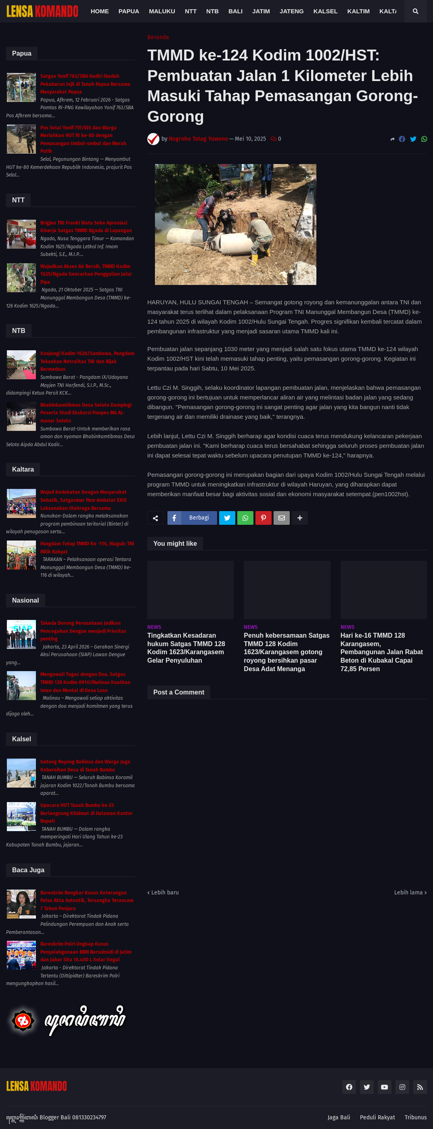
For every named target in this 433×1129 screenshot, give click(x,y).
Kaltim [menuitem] (358, 11)
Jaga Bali (339, 1117)
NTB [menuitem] (212, 11)
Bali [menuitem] (235, 11)
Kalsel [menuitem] (326, 11)
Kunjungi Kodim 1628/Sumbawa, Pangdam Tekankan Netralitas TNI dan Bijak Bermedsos (87, 361)
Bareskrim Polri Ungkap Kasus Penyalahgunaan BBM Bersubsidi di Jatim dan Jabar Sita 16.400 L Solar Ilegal (86, 952)
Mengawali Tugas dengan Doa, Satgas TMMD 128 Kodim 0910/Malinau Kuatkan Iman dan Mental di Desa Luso (85, 682)
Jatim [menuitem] (261, 11)
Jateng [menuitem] (292, 11)
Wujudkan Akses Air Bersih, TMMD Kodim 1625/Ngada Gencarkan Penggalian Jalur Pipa (86, 274)
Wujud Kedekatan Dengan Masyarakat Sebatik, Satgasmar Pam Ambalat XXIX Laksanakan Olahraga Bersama (83, 500)
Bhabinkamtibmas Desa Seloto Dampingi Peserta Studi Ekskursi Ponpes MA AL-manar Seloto (86, 413)
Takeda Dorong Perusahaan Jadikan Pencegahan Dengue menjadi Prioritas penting (83, 631)
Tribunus (416, 1117)
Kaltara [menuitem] (393, 11)
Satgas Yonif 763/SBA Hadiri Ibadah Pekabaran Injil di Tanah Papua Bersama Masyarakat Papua (85, 84)
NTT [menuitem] (191, 11)
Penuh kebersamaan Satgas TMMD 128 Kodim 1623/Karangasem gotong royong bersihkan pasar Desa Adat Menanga (287, 652)
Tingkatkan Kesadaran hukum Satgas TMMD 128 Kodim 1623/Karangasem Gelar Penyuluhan (186, 648)
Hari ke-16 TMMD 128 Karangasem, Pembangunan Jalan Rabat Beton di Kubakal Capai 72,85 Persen (382, 652)
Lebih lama (408, 892)
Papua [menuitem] (129, 11)
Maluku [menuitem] (162, 11)
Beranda (158, 37)
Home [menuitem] (100, 11)
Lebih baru (165, 892)
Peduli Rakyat (377, 1117)
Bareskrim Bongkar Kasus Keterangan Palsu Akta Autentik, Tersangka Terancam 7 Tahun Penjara (87, 900)
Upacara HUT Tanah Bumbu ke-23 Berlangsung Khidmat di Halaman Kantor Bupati (86, 813)
